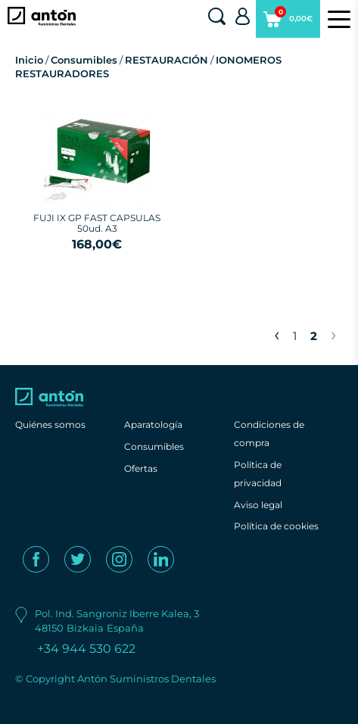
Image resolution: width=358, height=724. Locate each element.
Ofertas (140, 468)
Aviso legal (258, 504)
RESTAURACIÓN (166, 60)
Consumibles (84, 60)
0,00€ (288, 22)
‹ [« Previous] (276, 334)
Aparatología (153, 424)
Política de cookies (276, 526)
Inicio (29, 60)
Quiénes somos (50, 424)
